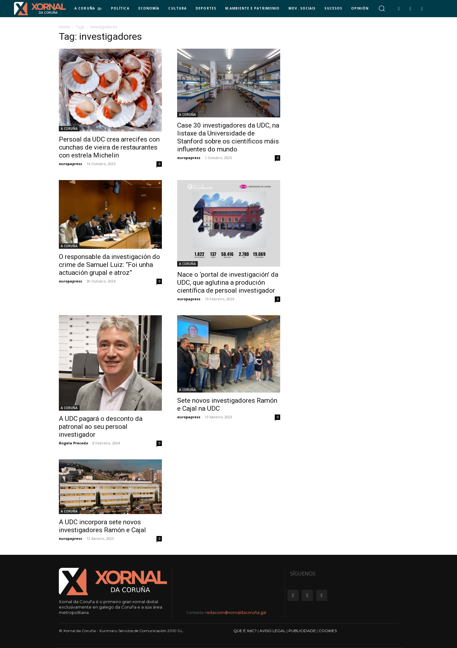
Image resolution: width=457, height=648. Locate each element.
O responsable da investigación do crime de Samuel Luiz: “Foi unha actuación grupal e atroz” (109, 264)
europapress (70, 163)
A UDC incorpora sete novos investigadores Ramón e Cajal (102, 526)
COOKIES (328, 630)
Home (64, 27)
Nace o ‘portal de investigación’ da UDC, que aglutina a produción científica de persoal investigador (227, 282)
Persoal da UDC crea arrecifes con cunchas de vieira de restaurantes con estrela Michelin (109, 147)
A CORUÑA (69, 128)
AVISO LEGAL (273, 630)
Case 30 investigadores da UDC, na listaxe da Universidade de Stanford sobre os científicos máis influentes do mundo (228, 137)
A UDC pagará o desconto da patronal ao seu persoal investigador (100, 426)
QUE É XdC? (245, 630)
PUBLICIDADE (302, 630)
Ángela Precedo (73, 443)
